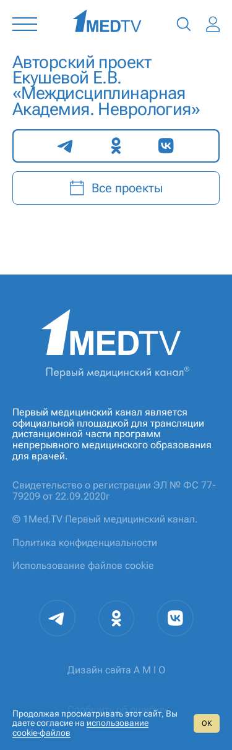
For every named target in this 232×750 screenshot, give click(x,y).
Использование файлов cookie (83, 565)
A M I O (149, 670)
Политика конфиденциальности (84, 542)
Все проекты (116, 188)
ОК (207, 723)
